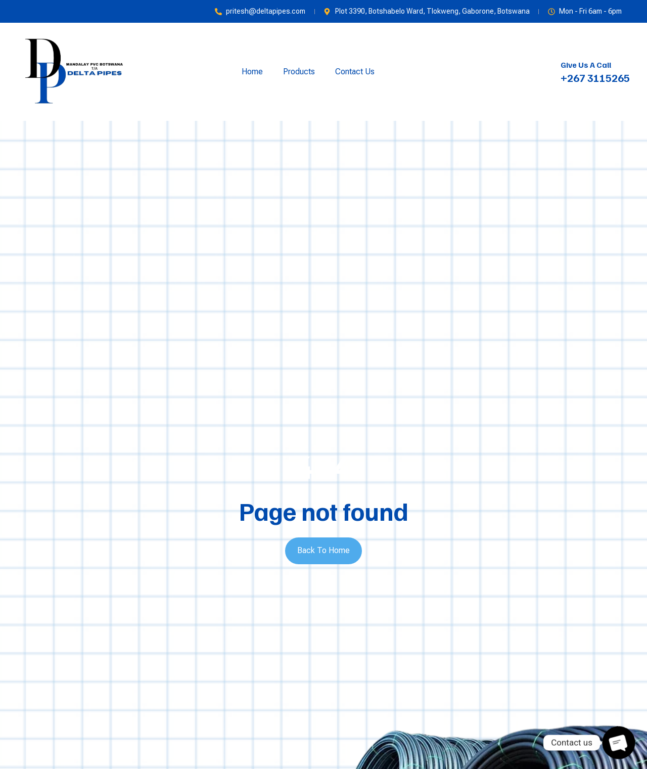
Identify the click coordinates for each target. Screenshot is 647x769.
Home (252, 71)
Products (299, 71)
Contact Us (355, 71)
